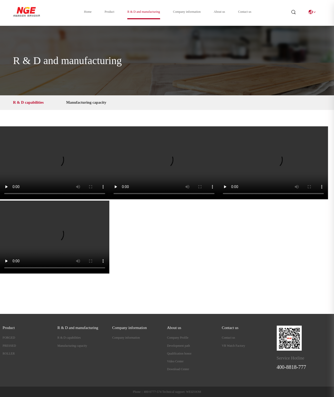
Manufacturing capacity (86, 102)
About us (219, 12)
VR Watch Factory (233, 346)
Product (109, 12)
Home (88, 12)
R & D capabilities (28, 102)
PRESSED (9, 346)
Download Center (178, 369)
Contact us (244, 12)
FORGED (9, 337)
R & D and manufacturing (143, 12)
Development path (178, 346)
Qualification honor (179, 353)
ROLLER (9, 353)
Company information (187, 12)
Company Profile (177, 337)
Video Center (175, 361)
